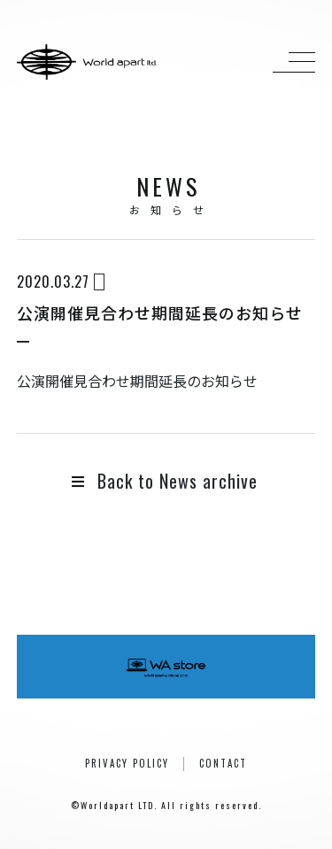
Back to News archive (165, 480)
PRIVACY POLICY (127, 763)
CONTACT (223, 763)
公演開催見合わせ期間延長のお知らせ (137, 380)
